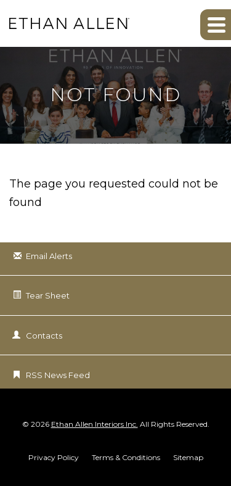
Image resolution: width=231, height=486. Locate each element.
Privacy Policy (53, 457)
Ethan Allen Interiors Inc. (94, 424)
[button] (215, 24)
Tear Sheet (48, 295)
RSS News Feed (58, 375)
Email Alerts (49, 256)
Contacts (44, 335)
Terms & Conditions (126, 457)
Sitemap (188, 457)
